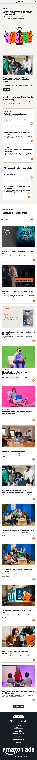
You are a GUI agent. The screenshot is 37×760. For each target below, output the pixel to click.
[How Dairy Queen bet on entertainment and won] (18, 284)
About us (18, 725)
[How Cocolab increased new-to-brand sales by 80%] (18, 153)
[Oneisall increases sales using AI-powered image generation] (18, 403)
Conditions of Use (18, 728)
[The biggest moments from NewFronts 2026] (18, 522)
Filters (31, 219)
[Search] (35, 1)
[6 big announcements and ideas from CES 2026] (18, 135)
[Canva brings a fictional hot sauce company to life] (18, 243)
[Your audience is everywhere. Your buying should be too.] (18, 562)
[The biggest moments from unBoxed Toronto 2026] (18, 603)
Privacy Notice (18, 731)
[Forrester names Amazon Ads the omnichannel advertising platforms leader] (18, 482)
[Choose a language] (18, 716)
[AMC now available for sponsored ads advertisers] (18, 171)
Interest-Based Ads (18, 733)
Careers (18, 742)
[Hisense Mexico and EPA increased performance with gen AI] (18, 364)
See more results (18, 706)
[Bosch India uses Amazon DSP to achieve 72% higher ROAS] (18, 324)
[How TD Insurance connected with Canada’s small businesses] (18, 683)
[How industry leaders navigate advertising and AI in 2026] (18, 643)
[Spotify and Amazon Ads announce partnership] (17, 190)
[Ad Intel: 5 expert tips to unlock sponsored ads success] (18, 117)
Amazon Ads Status (18, 739)
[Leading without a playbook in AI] (18, 443)
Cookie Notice (18, 736)
